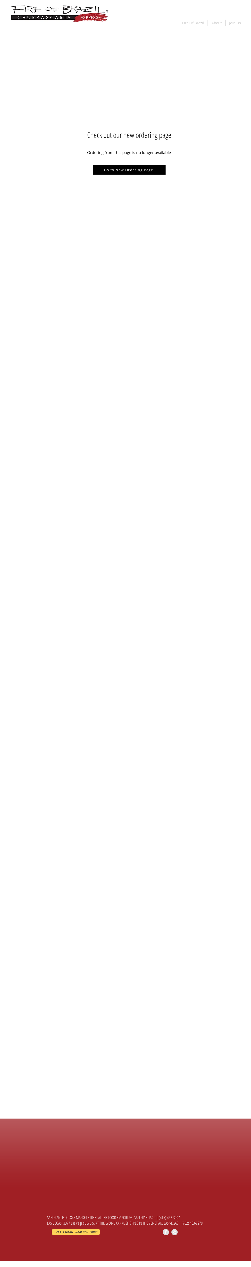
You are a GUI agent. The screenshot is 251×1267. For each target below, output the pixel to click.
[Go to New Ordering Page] (129, 170)
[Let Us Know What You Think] (76, 1232)
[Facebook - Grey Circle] (166, 1232)
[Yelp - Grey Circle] (174, 1232)
